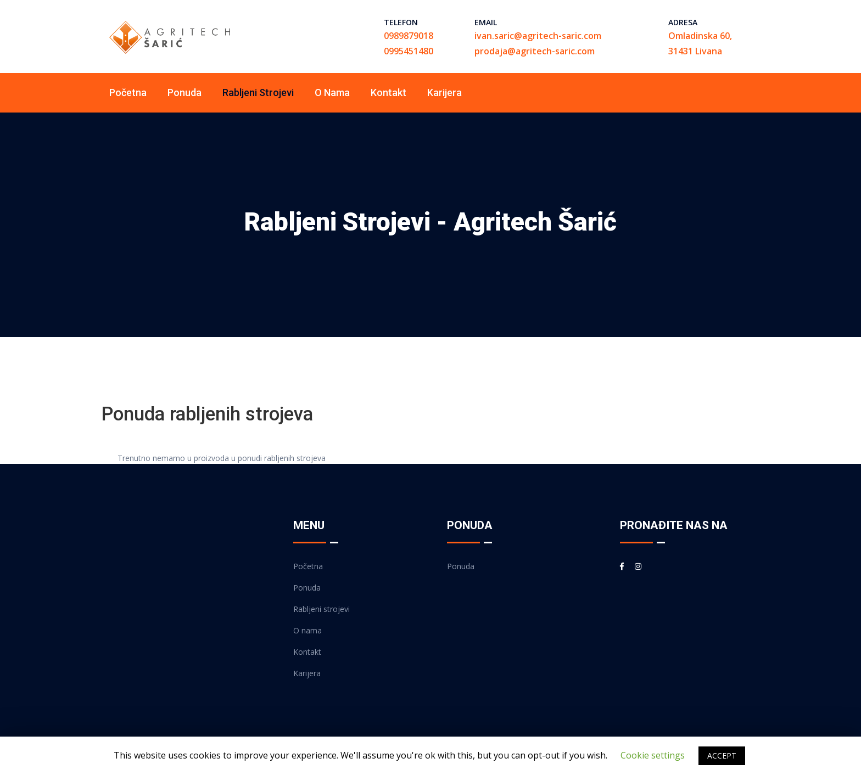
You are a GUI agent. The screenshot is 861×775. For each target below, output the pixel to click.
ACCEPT (721, 755)
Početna (128, 92)
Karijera (444, 92)
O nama (332, 92)
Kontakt (388, 92)
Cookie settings (652, 755)
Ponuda (184, 92)
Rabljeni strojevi (258, 92)
